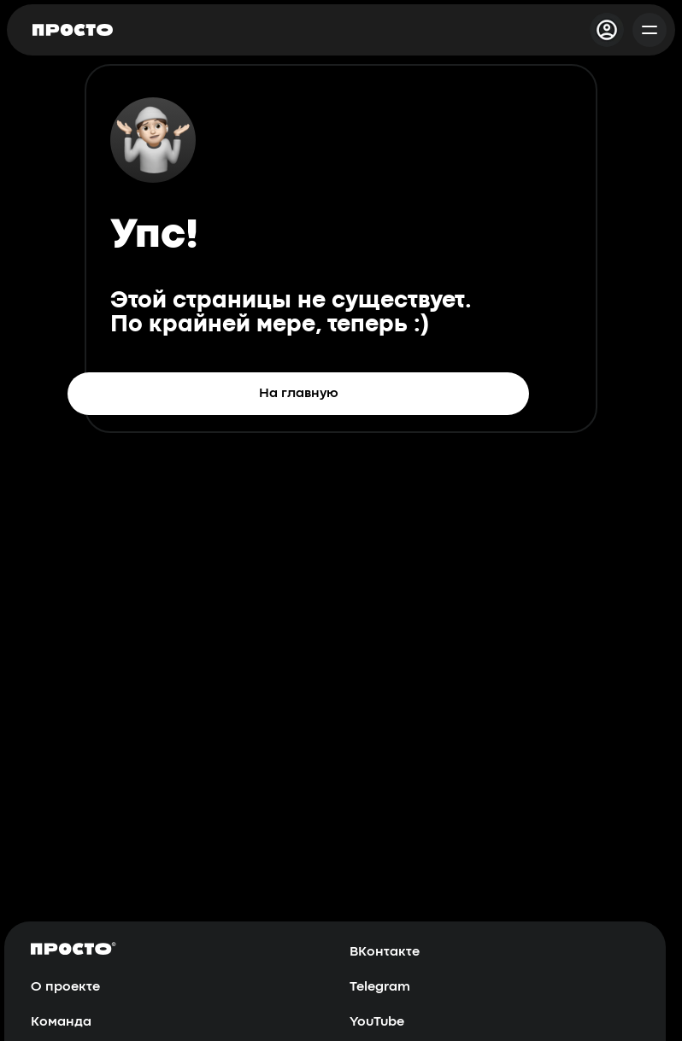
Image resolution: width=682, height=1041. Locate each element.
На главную (298, 394)
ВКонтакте (385, 952)
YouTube (377, 1022)
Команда (61, 1022)
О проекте (65, 987)
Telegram (380, 987)
